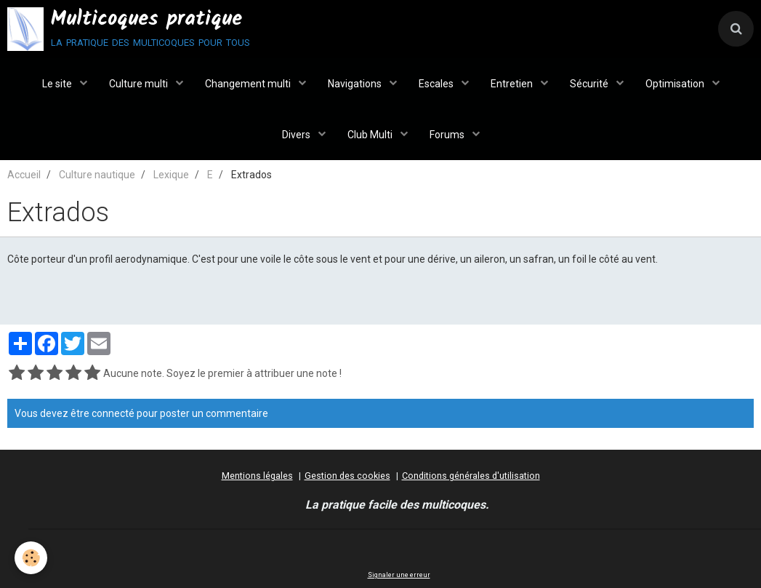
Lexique (171, 174)
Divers (297, 134)
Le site (58, 84)
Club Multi (371, 134)
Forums (448, 134)
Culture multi (139, 84)
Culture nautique (97, 174)
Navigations (356, 84)
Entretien (513, 84)
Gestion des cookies (347, 475)
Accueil (24, 174)
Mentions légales (257, 475)
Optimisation (675, 84)
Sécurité (590, 84)
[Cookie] (31, 557)
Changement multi (249, 84)
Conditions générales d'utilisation (471, 475)
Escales (437, 84)
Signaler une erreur (399, 575)
